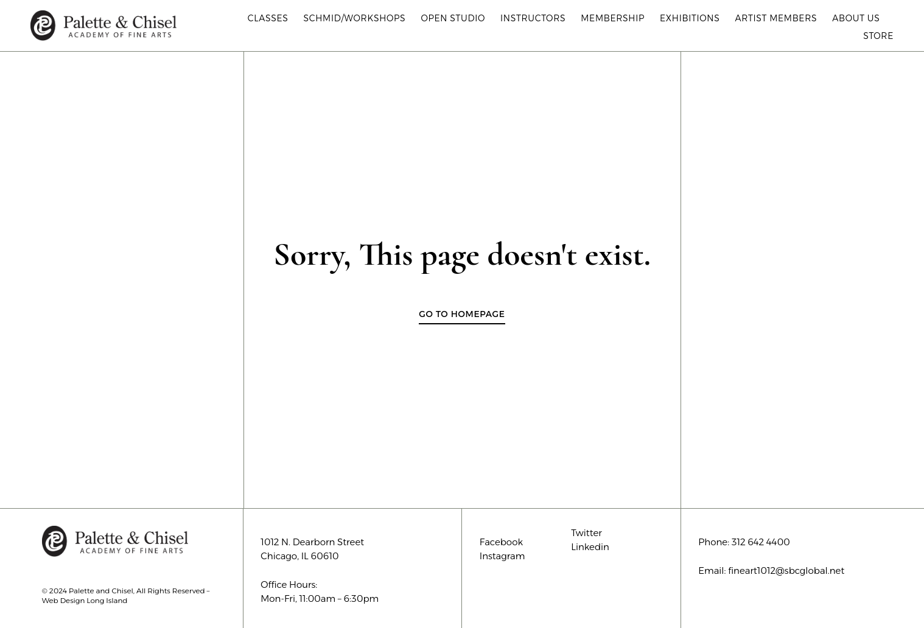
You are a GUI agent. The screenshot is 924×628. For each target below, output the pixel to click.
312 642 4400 (761, 542)
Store (878, 35)
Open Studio (453, 18)
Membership (613, 18)
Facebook (501, 542)
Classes (268, 18)
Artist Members (776, 18)
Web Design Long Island (85, 600)
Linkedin (590, 547)
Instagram (502, 556)
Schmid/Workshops (354, 18)
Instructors (532, 18)
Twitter (586, 533)
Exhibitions (689, 18)
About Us (859, 18)
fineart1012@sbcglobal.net (786, 570)
